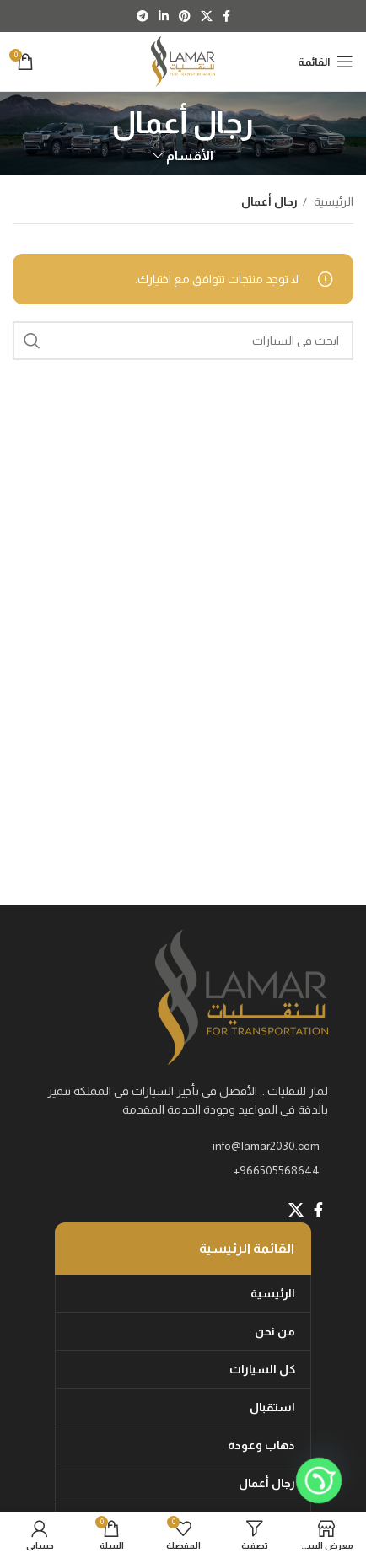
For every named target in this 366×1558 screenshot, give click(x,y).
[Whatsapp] (319, 1480)
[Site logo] (183, 60)
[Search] (183, 340)
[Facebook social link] (226, 16)
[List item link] (183, 1170)
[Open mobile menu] (325, 61)
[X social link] (207, 16)
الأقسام (189, 155)
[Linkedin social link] (163, 16)
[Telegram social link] (142, 16)
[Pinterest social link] (185, 16)
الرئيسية (332, 201)
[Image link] (241, 996)
